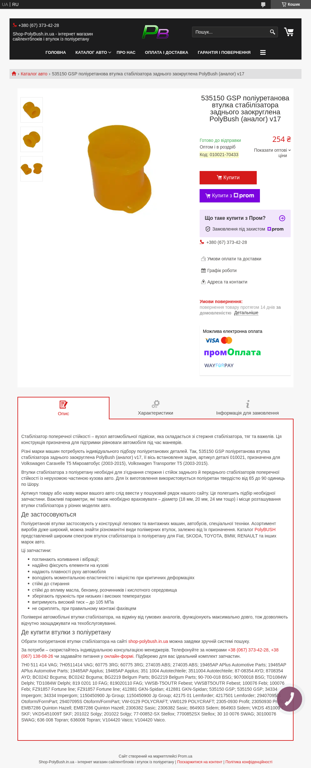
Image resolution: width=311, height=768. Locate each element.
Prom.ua (185, 756)
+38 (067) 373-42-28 (248, 649)
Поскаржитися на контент (199, 762)
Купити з (233, 196)
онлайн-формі (119, 656)
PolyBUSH (265, 529)
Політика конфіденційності (248, 762)
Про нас (125, 52)
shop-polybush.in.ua (148, 641)
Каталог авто (91, 52)
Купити (231, 177)
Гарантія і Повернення (224, 52)
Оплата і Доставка (166, 52)
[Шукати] (272, 32)
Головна (55, 52)
